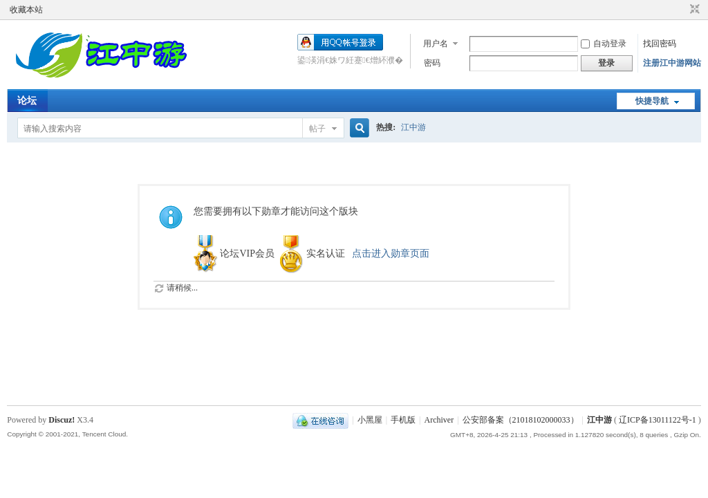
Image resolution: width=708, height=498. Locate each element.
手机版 (403, 420)
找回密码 (659, 43)
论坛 (27, 100)
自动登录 (603, 43)
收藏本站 (26, 10)
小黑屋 (369, 420)
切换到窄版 (693, 9)
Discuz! (61, 420)
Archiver (439, 420)
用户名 (435, 43)
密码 (432, 63)
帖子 (317, 128)
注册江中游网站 (672, 63)
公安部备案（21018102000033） (521, 420)
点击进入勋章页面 (390, 253)
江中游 (413, 127)
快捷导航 (652, 101)
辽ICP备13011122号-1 (657, 420)
